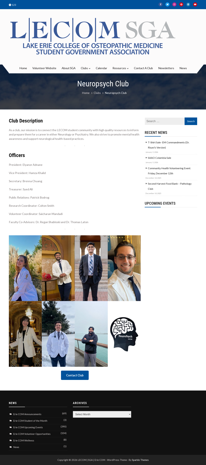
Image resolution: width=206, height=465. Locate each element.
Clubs (84, 68)
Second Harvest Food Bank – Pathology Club (170, 186)
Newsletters (166, 68)
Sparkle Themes (140, 459)
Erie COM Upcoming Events (28, 427)
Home (23, 68)
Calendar (101, 68)
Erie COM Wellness (23, 440)
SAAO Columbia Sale (159, 157)
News (183, 68)
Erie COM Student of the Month (30, 420)
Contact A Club (143, 68)
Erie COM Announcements (27, 414)
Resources (119, 68)
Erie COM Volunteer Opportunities (32, 433)
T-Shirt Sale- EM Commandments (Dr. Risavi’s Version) (168, 145)
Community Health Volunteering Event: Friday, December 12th (169, 171)
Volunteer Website (44, 68)
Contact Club (75, 375)
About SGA (68, 68)
